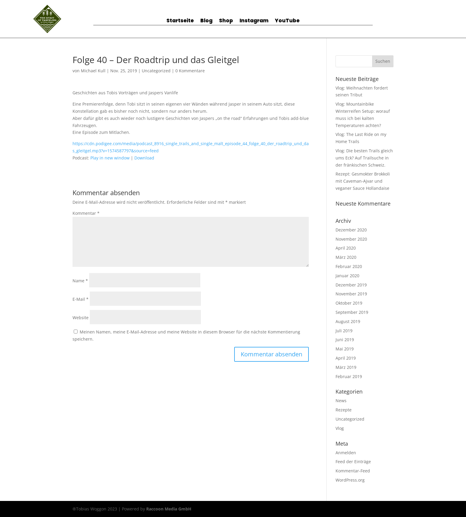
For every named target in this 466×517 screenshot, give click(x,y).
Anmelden (346, 452)
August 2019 (348, 321)
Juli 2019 (344, 330)
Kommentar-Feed (353, 471)
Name (80, 280)
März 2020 (346, 257)
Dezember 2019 (351, 285)
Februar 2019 (349, 376)
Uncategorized (156, 70)
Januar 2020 (347, 275)
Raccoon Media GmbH (168, 509)
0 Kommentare (190, 70)
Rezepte (344, 410)
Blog (206, 21)
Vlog (340, 428)
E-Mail (81, 299)
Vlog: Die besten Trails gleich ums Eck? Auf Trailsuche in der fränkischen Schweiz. (364, 158)
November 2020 (351, 239)
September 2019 (352, 312)
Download (144, 158)
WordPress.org (350, 480)
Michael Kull (93, 70)
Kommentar (86, 213)
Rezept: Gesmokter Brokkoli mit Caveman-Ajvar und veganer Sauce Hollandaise (363, 181)
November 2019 (351, 294)
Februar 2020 (349, 266)
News (341, 400)
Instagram (254, 21)
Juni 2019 (345, 339)
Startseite (180, 21)
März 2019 (346, 367)
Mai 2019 (345, 349)
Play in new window (110, 158)
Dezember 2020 (351, 230)
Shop (226, 21)
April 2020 (346, 248)
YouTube (287, 21)
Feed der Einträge (353, 461)
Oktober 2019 (349, 303)
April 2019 (346, 358)
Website (81, 317)
